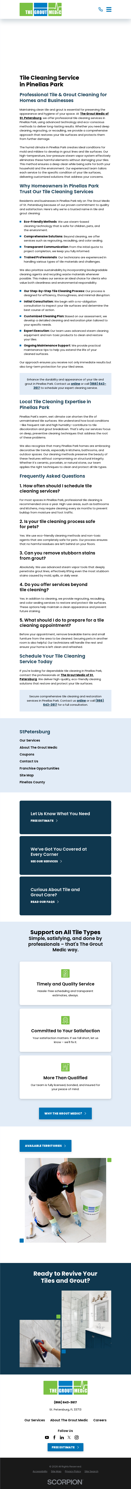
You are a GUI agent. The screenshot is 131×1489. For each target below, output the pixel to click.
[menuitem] (65, 740)
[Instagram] (77, 1437)
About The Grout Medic (69, 1420)
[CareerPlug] (84, 1437)
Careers (100, 1420)
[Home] (40, 9)
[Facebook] (54, 1437)
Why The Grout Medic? (65, 1113)
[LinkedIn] (62, 1437)
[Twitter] (69, 1437)
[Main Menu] (108, 9)
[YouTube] (47, 1437)
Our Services (34, 1420)
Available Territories (45, 1146)
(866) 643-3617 (65, 1402)
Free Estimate (65, 1447)
